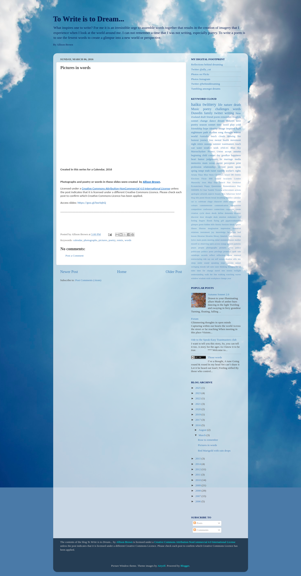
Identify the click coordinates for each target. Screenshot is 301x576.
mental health (222, 140)
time (219, 124)
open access (215, 244)
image (222, 128)
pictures (103, 240)
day (218, 155)
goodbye (225, 155)
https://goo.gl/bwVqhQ (92, 203)
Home (121, 272)
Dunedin (197, 113)
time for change (205, 270)
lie (221, 159)
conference (208, 209)
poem (217, 116)
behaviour (230, 194)
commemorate (206, 205)
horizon (225, 224)
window (194, 278)
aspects (211, 194)
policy (238, 247)
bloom (208, 197)
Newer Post (69, 272)
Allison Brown (124, 542)
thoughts (231, 266)
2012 (198, 469)
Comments (200, 530)
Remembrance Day (232, 186)
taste (217, 266)
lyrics (193, 240)
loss (211, 140)
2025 (198, 387)
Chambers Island (222, 174)
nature (228, 105)
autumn (237, 151)
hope (205, 128)
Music (195, 109)
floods (209, 220)
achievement (228, 190)
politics (204, 251)
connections (219, 209)
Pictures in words (207, 445)
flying (216, 220)
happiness (236, 155)
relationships (210, 167)
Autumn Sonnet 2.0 (218, 294)
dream (221, 120)
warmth (221, 170)
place (231, 247)
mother (238, 240)
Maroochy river (198, 182)
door (202, 217)
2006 (198, 501)
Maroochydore (198, 151)
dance (212, 120)
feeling (194, 220)
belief (238, 194)
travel (217, 270)
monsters (224, 240)
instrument (205, 232)
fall (239, 217)
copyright (230, 209)
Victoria (218, 190)
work (215, 147)
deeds (214, 213)
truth (207, 170)
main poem (202, 240)
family (208, 113)
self (216, 259)
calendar (77, 240)
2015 (198, 458)
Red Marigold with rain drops (214, 450)
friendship (196, 128)
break (213, 197)
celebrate (202, 201)
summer (217, 144)
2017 (198, 419)
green (201, 224)
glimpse (194, 224)
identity (213, 128)
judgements (212, 159)
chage (210, 201)
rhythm (213, 132)
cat (192, 201)
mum (204, 163)
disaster (237, 213)
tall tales (210, 266)
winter (237, 132)
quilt (234, 251)
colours (194, 205)
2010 (198, 480)
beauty (218, 194)
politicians (195, 251)
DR (232, 174)
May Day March (216, 182)
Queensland (216, 186)
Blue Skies (209, 174)
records (204, 255)
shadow (228, 259)
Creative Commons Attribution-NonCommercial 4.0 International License (194, 542)
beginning (196, 155)
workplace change (219, 278)
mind (217, 240)
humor (201, 159)
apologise (195, 194)
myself (194, 244)
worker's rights (233, 170)
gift (222, 220)
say (208, 259)
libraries (209, 236)
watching (230, 274)
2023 (198, 393)
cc (196, 201)
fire (239, 136)
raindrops (195, 255)
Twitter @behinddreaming (205, 83)
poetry (112, 240)
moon (231, 240)
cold (238, 124)
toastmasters (228, 144)
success (230, 263)
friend (210, 116)
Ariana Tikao (197, 174)
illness (194, 228)
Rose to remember (208, 439)
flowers (230, 120)
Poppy (207, 186)
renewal (237, 255)
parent (219, 163)
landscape (231, 232)
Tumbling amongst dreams (205, 88)
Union (220, 151)
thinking (223, 266)
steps (223, 263)
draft (203, 116)
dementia (229, 213)
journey (204, 140)
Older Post (174, 272)
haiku (196, 104)
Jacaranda (227, 178)
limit (230, 236)
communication (221, 205)
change (204, 120)
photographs (90, 240)
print (238, 163)
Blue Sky (236, 147)
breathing (221, 197)
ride (205, 259)
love (238, 120)
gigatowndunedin (233, 220)
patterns (237, 244)
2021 (198, 403)
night (193, 144)
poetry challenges (216, 109)
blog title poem (198, 197)
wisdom (202, 278)
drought (208, 217)
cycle (202, 213)
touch (238, 144)
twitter (218, 113)
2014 (198, 464)
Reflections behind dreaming (207, 64)
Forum (195, 318)
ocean (212, 163)
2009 (198, 485)
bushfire (229, 197)
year (229, 278)
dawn (207, 213)
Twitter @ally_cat (201, 69)
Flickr (204, 178)
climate (232, 201)
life (220, 105)
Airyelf (161, 565)
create (238, 209)
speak (238, 167)
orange (224, 244)
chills (225, 201)
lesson (194, 236)
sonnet (211, 124)
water (199, 147)
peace (193, 247)
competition (196, 209)
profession (196, 167)
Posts (197, 523)
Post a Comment (75, 255)
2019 (198, 414)
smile (199, 263)
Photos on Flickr (200, 74)
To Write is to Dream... (88, 19)
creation (194, 213)
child (204, 155)
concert (212, 155)
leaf (239, 232)
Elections (195, 178)
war (193, 147)
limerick (224, 236)
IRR (211, 178)
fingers (202, 220)
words (128, 240)
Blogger (184, 565)
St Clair (203, 190)
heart (193, 159)
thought (228, 132)
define (220, 213)
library (216, 236)
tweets (229, 270)
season (203, 124)
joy (212, 232)
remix (120, 240)
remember (226, 116)
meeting (210, 240)
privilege (218, 251)
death (237, 105)
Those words (215, 357)
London (237, 178)
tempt (201, 170)
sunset (238, 263)
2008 (198, 490)
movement (235, 140)
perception (229, 163)
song (220, 132)
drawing (231, 136)
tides (193, 270)
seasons (208, 144)
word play (229, 124)
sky (239, 259)
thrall (238, 266)
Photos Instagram (200, 79)
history (218, 224)
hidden (207, 224)
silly (235, 259)
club (239, 201)
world (194, 136)
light (238, 128)
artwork (203, 194)
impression (225, 228)
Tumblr (211, 190)
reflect (212, 255)
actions (238, 190)
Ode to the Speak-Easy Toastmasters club (213, 339)
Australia (204, 136)
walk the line (211, 274)
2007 (198, 496)
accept (228, 151)
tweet (213, 170)
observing (204, 244)
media (238, 159)
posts (211, 251)
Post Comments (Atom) (88, 280)
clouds (222, 136)
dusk (216, 217)
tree (223, 270)
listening (237, 236)
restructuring (196, 259)
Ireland (218, 178)
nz (199, 244)
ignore (238, 224)
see (212, 259)
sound (206, 263)
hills (213, 224)
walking (221, 274)
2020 (198, 409)
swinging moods (198, 266)
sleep (193, 263)
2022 (198, 398)
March (203, 435)
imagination (213, 228)
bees (223, 194)
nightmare (196, 132)
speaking (215, 263)
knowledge (220, 232)
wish (208, 278)
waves (238, 274)
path (205, 132)
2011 (198, 474)
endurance (232, 217)
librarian (201, 236)
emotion (222, 217)
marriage (228, 159)
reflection (221, 255)
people (201, 247)
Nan (229, 182)
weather (207, 147)
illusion (202, 228)
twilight (237, 270)
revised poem (225, 167)
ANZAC (224, 147)
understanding (197, 274)
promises (227, 251)
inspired (230, 128)
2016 (198, 425)
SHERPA (195, 190)
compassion (236, 205)
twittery (209, 104)
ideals (231, 224)
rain (239, 251)
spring (194, 170)
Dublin (238, 174)
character (218, 201)
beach (214, 136)
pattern (230, 244)
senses (222, 259)
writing (229, 113)
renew (229, 255)
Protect (211, 151)
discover (195, 217)
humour (195, 140)
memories (196, 163)
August (203, 429)
